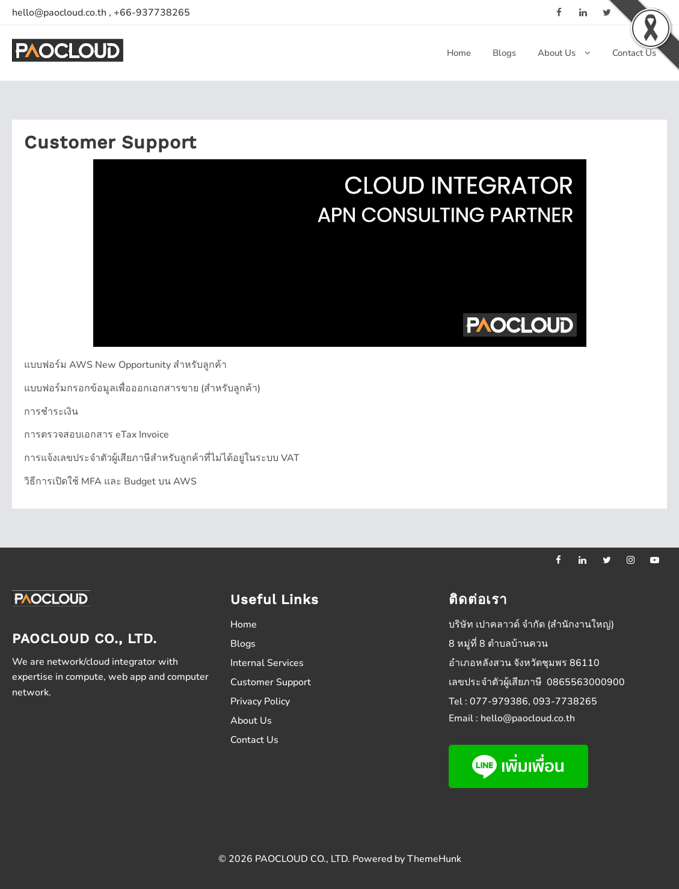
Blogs (243, 643)
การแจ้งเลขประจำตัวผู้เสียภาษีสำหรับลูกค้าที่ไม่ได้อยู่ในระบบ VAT (162, 458)
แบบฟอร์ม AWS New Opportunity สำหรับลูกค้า (125, 364)
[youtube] (655, 560)
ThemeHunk (434, 859)
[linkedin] (583, 12)
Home (243, 624)
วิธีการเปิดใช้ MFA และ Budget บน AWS (110, 481)
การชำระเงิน (51, 411)
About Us (251, 720)
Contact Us (254, 740)
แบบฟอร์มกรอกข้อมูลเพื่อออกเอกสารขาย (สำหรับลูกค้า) (142, 388)
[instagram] (631, 560)
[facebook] (559, 12)
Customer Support (270, 682)
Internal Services (267, 663)
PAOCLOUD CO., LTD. (302, 859)
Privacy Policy (260, 701)
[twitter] (607, 560)
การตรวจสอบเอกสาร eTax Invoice (96, 434)
